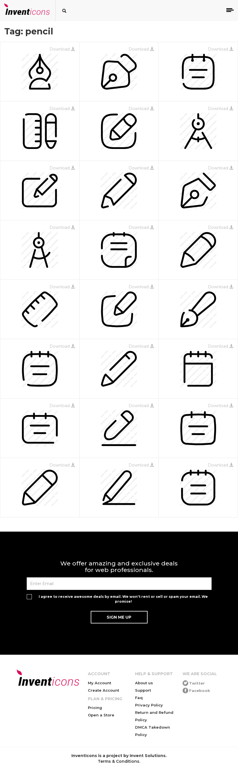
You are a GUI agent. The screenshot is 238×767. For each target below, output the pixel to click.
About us (144, 683)
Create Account (103, 690)
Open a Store (101, 715)
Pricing (95, 707)
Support (143, 690)
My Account (99, 683)
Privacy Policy (149, 705)
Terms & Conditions (118, 761)
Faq (139, 697)
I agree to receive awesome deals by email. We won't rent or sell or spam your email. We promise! (123, 599)
